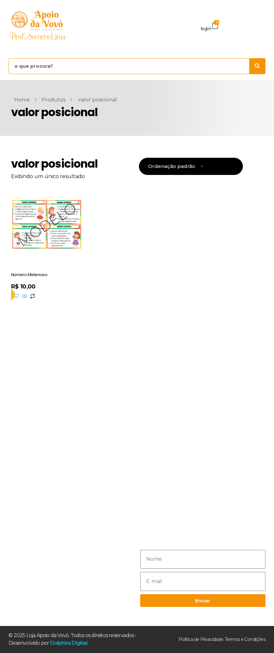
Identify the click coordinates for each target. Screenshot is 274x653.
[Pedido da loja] (191, 166)
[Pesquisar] (257, 66)
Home (22, 100)
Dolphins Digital (68, 643)
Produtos (53, 100)
